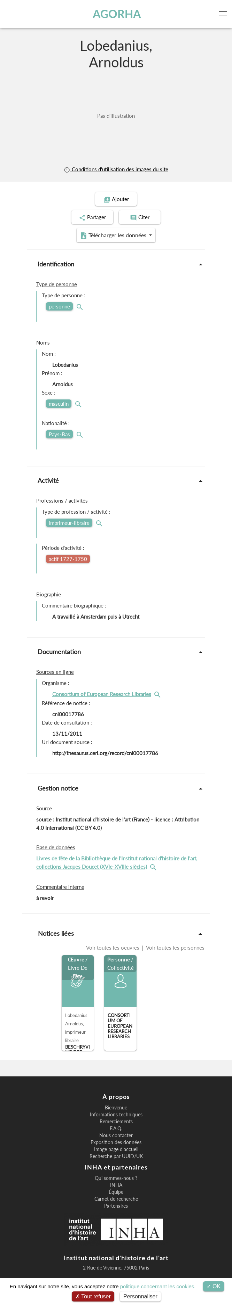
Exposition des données (116, 1142)
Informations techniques (116, 1114)
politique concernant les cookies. (158, 1286)
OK (214, 1286)
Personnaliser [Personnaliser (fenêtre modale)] (140, 1296)
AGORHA (117, 13)
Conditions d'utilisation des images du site (116, 169)
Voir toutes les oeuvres (113, 947)
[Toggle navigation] (224, 14)
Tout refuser (93, 1296)
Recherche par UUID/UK (116, 1156)
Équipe (116, 1192)
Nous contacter (116, 1135)
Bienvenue (116, 1107)
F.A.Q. (116, 1128)
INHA (116, 1185)
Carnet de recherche (116, 1199)
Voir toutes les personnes (174, 947)
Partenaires (116, 1206)
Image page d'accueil (116, 1149)
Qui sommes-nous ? (116, 1178)
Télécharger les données (114, 235)
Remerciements (116, 1121)
